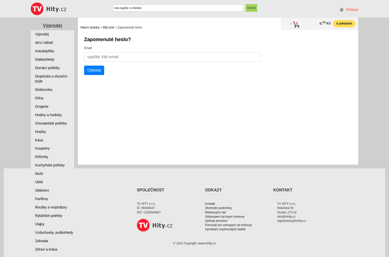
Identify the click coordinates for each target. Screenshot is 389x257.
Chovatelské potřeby (51, 123)
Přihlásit (352, 10)
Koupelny (42, 148)
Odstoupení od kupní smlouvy (225, 216)
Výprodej (52, 25)
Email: (88, 48)
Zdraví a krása (46, 249)
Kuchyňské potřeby (50, 165)
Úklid (39, 182)
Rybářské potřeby (49, 216)
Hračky (40, 132)
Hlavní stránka (89, 27)
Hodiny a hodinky (48, 115)
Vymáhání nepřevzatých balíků (225, 229)
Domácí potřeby (47, 68)
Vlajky (39, 224)
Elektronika (43, 90)
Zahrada (41, 241)
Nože (39, 174)
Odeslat (94, 70)
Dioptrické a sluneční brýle (51, 78)
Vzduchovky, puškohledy (54, 232)
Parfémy (41, 199)
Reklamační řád (215, 212)
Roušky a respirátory (51, 207)
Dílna (39, 98)
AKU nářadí (44, 43)
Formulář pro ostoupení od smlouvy (228, 225)
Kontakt (210, 204)
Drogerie (42, 106)
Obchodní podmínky (218, 208)
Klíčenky (41, 157)
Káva (39, 140)
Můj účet (108, 27)
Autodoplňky (44, 51)
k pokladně (344, 23)
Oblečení (42, 190)
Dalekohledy (44, 59)
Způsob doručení (216, 221)
